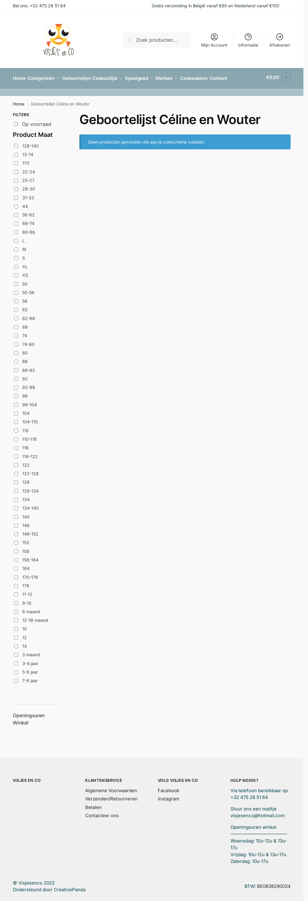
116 (25, 445)
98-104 (29, 402)
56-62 (28, 212)
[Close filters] (62, 113)
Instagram (168, 797)
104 (26, 411)
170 (25, 161)
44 (25, 204)
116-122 (30, 454)
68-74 (28, 221)
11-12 (27, 592)
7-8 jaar (30, 678)
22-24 (28, 169)
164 (26, 566)
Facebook (168, 788)
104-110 (30, 419)
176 (25, 583)
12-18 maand (35, 618)
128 (26, 480)
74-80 (28, 342)
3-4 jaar (30, 661)
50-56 (28, 290)
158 (25, 549)
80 (25, 350)
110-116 (29, 437)
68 (25, 324)
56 (24, 299)
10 (24, 626)
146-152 (30, 532)
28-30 (28, 187)
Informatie (248, 40)
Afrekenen (279, 40)
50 (24, 281)
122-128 (30, 471)
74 (24, 333)
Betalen (93, 805)
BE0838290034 (274, 884)
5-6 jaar (30, 669)
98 (25, 394)
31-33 (28, 195)
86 (25, 359)
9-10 (26, 601)
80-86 (28, 230)
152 (25, 540)
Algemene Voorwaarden (111, 788)
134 (26, 497)
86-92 (28, 368)
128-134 (30, 488)
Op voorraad (36, 122)
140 (26, 514)
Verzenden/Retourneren (111, 797)
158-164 (30, 557)
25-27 (28, 178)
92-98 (28, 385)
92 (25, 376)
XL (25, 264)
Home (18, 101)
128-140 (30, 143)
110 (25, 428)
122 (26, 462)
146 (26, 523)
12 (24, 635)
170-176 (30, 575)
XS (25, 273)
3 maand (31, 652)
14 (24, 643)
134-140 (30, 506)
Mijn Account (214, 40)
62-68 (28, 316)
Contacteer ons (102, 813)
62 (25, 307)
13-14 (27, 152)
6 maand (31, 609)
